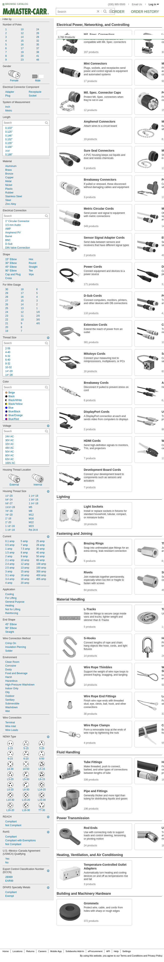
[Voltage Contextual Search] (26, 431)
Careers (42, 951)
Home (6, 951)
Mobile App (56, 951)
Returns (30, 951)
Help (116, 951)
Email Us (137, 4)
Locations (18, 951)
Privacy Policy (155, 955)
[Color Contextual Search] (26, 387)
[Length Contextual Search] (26, 123)
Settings (126, 951)
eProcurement (95, 951)
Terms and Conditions (131, 955)
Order (118, 11)
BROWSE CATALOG (16, 4)
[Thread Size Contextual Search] (26, 343)
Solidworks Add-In (74, 951)
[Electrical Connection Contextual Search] (26, 216)
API (108, 951)
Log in (154, 4)
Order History (145, 11)
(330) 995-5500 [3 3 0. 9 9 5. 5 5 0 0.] (116, 4)
